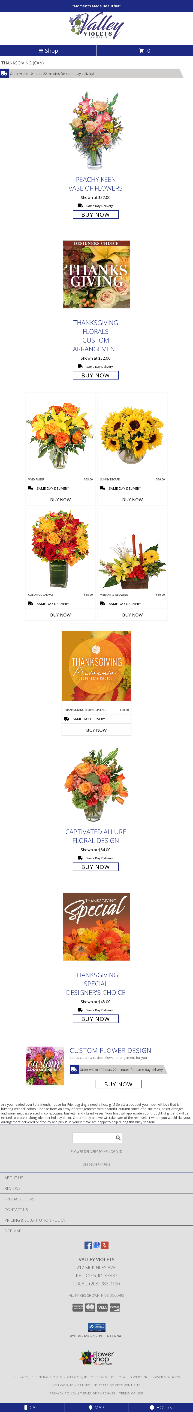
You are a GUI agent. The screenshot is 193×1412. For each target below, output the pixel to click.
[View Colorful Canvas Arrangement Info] (60, 550)
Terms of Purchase (97, 1393)
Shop (48, 50)
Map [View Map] (96, 1407)
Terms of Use (131, 1393)
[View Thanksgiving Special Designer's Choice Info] (96, 926)
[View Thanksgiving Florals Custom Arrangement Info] (96, 274)
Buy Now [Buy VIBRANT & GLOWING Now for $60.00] (132, 615)
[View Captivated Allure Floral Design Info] (96, 783)
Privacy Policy (63, 1393)
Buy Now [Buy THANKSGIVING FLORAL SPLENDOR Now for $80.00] (96, 730)
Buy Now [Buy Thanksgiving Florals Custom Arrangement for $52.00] (95, 375)
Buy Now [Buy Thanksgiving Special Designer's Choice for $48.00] (95, 1019)
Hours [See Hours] (161, 1407)
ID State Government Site (117, 1385)
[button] (97, 1327)
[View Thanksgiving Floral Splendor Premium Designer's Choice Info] (96, 666)
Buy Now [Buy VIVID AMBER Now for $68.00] (60, 500)
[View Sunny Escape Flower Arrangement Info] (132, 435)
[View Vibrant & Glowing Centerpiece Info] (132, 550)
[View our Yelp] (105, 1247)
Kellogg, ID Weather (71, 1385)
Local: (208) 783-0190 (96, 1284)
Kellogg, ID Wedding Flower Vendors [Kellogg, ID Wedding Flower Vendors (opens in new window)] (145, 1377)
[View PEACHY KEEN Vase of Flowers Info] (96, 131)
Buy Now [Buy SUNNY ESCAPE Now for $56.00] (132, 500)
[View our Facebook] (88, 1247)
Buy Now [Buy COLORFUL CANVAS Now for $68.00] (60, 615)
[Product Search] (97, 1138)
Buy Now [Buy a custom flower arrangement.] (118, 1084)
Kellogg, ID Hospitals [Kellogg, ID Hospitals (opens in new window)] (86, 1377)
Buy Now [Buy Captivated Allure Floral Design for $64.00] (95, 867)
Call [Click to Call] (32, 1407)
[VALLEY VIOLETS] (96, 38)
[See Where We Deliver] (96, 1164)
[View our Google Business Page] (96, 1247)
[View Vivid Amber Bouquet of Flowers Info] (60, 435)
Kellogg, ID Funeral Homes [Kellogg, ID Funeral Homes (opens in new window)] (38, 1377)
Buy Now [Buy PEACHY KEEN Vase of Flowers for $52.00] (95, 214)
